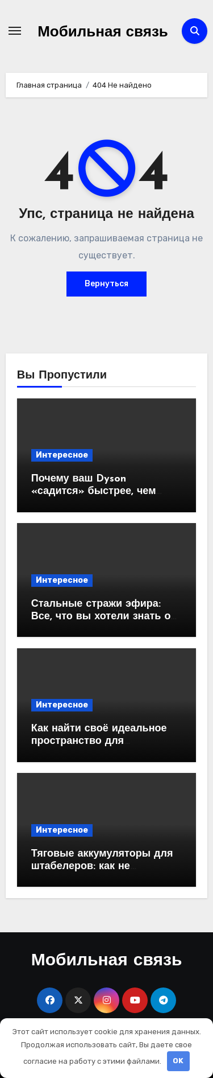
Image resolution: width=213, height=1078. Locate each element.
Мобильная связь (102, 32)
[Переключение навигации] (15, 31)
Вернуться (106, 284)
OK (178, 1060)
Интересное (62, 455)
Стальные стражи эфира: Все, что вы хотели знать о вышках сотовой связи (101, 616)
